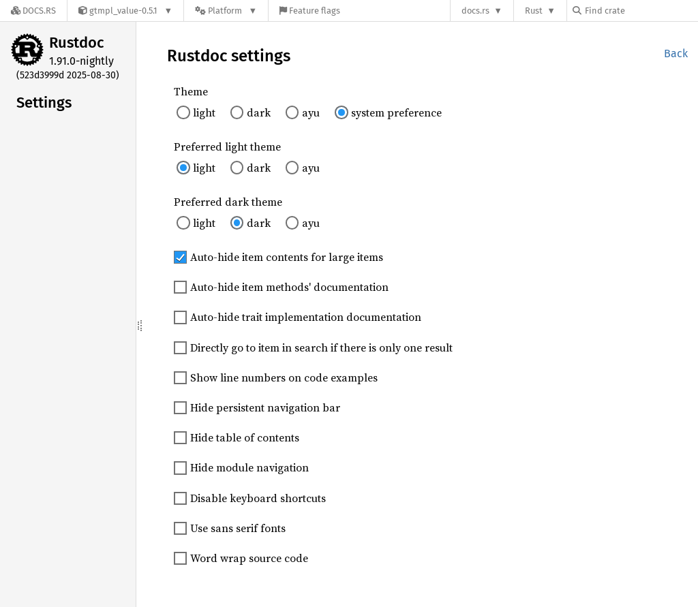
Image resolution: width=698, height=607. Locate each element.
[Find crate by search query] (640, 10)
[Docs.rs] (33, 10)
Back (676, 53)
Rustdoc (76, 42)
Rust (534, 10)
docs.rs (475, 10)
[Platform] (226, 10)
